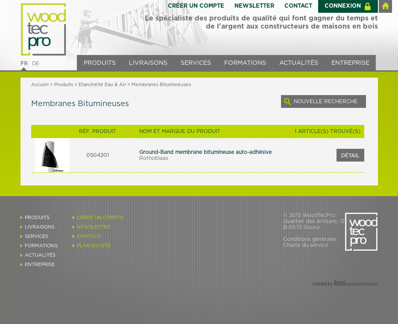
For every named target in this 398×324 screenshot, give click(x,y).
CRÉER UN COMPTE (196, 6)
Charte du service (305, 245)
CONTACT (298, 6)
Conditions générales (310, 239)
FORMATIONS (245, 63)
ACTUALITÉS (298, 63)
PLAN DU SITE (94, 245)
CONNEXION (343, 6)
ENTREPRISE (350, 63)
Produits (63, 84)
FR (24, 63)
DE (35, 63)
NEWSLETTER (254, 6)
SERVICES (196, 63)
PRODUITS (100, 63)
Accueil (40, 84)
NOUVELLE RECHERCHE (325, 101)
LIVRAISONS (148, 63)
